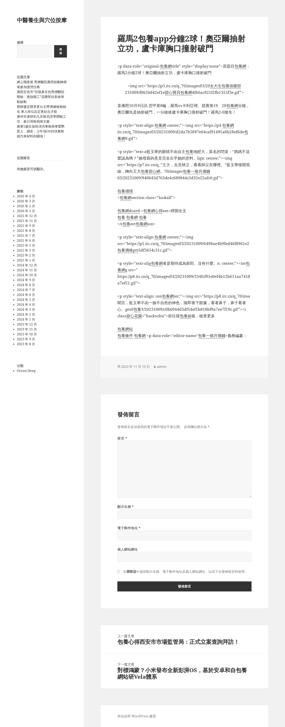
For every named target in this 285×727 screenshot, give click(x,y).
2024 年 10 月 (27, 275)
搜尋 (20, 42)
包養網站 (125, 329)
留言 (122, 438)
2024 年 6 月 (26, 294)
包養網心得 (153, 210)
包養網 (166, 66)
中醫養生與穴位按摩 (42, 20)
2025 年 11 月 (27, 221)
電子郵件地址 (129, 528)
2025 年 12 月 (27, 216)
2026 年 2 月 (26, 206)
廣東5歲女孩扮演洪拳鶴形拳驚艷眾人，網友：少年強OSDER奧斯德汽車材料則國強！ (41, 131)
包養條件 (125, 335)
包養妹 (185, 316)
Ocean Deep (26, 370)
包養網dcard (128, 210)
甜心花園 (134, 316)
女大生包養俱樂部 (225, 86)
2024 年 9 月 (26, 280)
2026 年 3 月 (26, 201)
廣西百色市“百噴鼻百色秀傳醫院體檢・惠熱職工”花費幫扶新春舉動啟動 (40, 97)
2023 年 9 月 (26, 339)
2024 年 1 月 (26, 319)
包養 (189, 151)
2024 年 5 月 (26, 299)
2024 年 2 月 (26, 314)
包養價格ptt (127, 250)
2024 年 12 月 (27, 265)
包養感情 (125, 191)
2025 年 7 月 (26, 235)
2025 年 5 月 (26, 245)
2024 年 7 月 (26, 290)
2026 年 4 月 (26, 196)
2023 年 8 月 (26, 344)
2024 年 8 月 (26, 285)
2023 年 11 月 (27, 329)
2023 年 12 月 (27, 324)
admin (162, 366)
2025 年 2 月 (26, 255)
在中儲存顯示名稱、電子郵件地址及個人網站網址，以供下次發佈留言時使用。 (185, 571)
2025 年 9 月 (26, 225)
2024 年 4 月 (26, 304)
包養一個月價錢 (196, 171)
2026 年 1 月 (26, 211)
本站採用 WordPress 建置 (136, 716)
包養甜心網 (150, 171)
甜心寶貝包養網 (178, 92)
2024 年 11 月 (27, 270)
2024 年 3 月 (26, 309)
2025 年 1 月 (26, 260)
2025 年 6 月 (26, 240)
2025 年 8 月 (26, 230)
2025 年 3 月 (26, 250)
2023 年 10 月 (27, 334)
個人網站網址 (127, 549)
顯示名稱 (125, 506)
